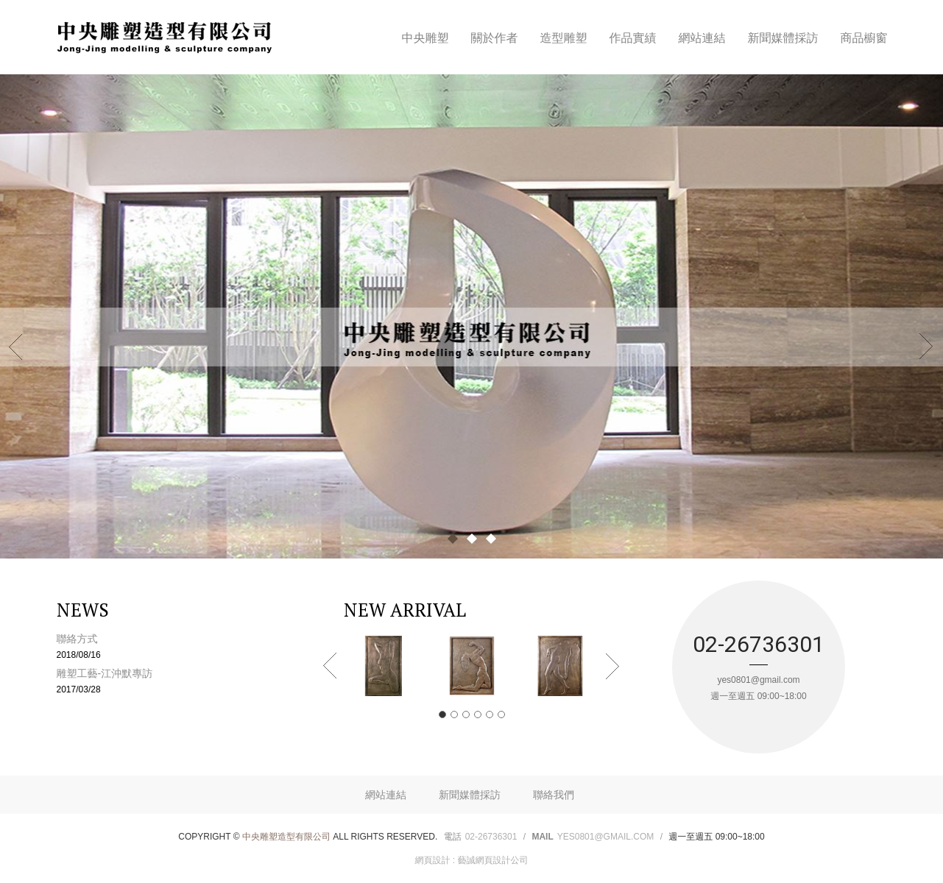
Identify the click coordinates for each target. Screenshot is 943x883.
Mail (542, 836)
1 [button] (442, 714)
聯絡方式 (187, 646)
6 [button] (501, 714)
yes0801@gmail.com (605, 836)
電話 (453, 836)
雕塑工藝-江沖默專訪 (187, 680)
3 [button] (466, 714)
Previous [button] (330, 666)
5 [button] (489, 714)
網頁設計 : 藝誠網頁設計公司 (471, 860)
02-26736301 (491, 836)
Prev (16, 346)
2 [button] (454, 714)
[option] (383, 666)
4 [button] (477, 714)
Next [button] (613, 666)
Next (927, 346)
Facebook (884, 13)
